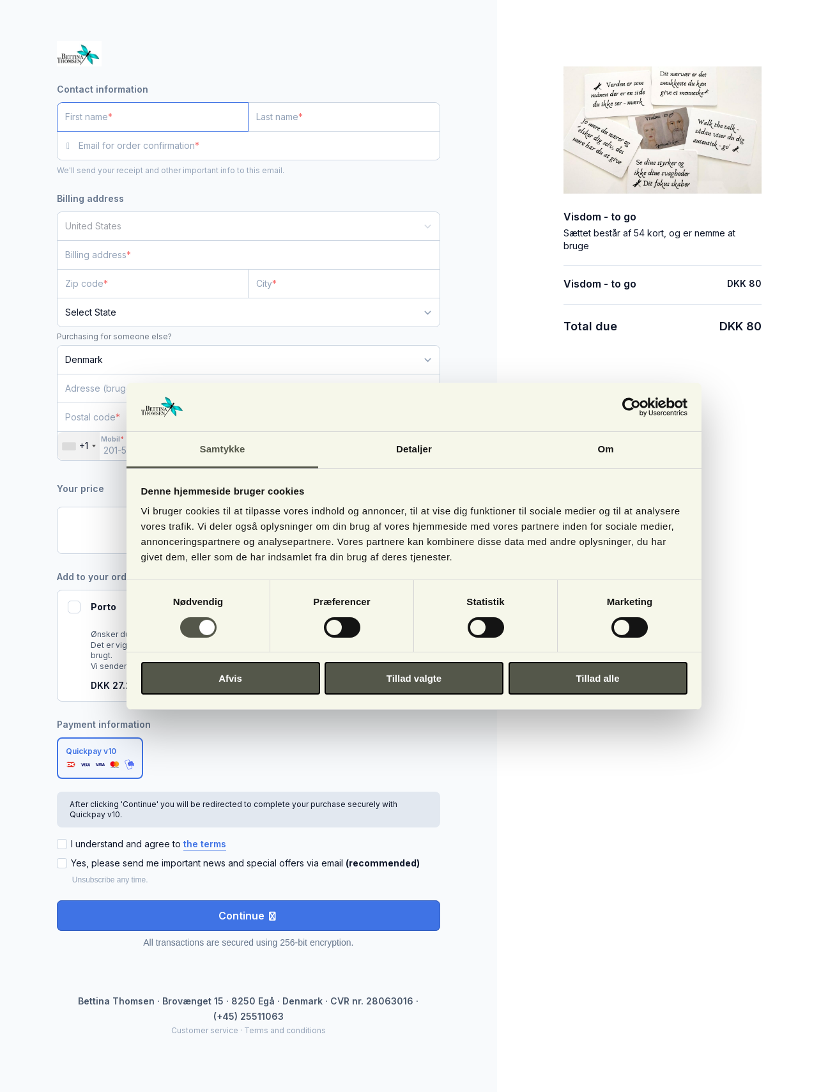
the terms (204, 843)
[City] (344, 284)
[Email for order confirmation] (259, 146)
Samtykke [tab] (222, 448)
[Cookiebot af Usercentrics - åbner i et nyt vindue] (631, 407)
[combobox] (78, 446)
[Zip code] (153, 284)
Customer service (204, 1030)
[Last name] (344, 117)
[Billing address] (240, 255)
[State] (248, 312)
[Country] (248, 226)
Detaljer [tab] (414, 448)
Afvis (230, 678)
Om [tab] (605, 448)
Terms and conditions (285, 1030)
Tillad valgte (414, 678)
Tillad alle (597, 678)
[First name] (153, 117)
